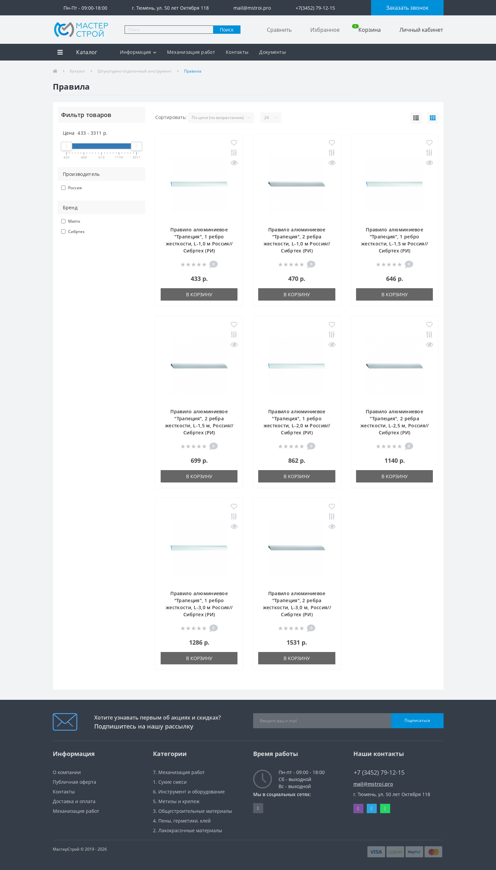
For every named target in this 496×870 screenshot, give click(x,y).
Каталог (77, 71)
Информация (138, 52)
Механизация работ (191, 52)
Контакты (237, 52)
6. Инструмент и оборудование (189, 791)
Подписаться (417, 720)
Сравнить (279, 29)
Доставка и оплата (74, 801)
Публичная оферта (74, 782)
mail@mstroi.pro (373, 784)
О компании (67, 772)
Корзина (366, 29)
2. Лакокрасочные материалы (187, 830)
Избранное (325, 29)
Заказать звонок (407, 7)
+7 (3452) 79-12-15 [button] (379, 772)
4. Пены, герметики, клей (182, 821)
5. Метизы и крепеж (176, 801)
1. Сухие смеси (170, 782)
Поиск (226, 29)
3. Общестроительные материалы (192, 811)
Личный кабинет (421, 29)
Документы (272, 52)
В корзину (199, 294)
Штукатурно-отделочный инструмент (135, 71)
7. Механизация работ (179, 772)
